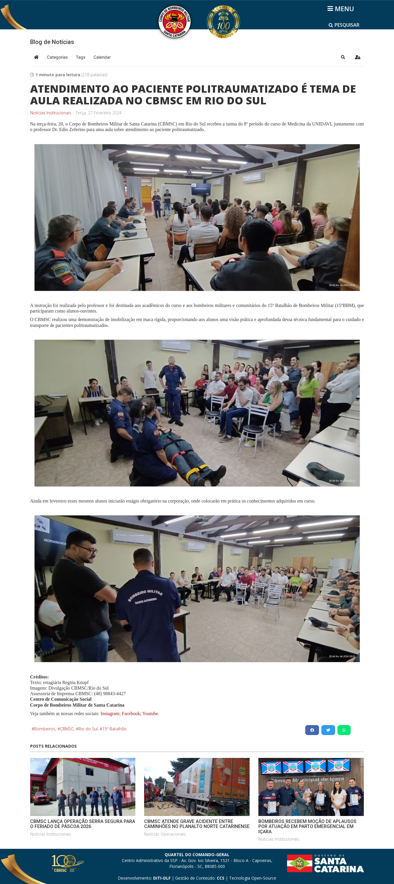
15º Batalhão (114, 729)
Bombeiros (44, 729)
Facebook (131, 713)
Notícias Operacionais (165, 834)
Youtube (149, 713)
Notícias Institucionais (50, 113)
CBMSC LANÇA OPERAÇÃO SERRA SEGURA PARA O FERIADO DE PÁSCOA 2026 (82, 824)
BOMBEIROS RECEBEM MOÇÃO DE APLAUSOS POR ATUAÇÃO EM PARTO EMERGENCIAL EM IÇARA (307, 826)
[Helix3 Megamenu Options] (342, 8)
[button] (343, 57)
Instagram (109, 713)
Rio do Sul (88, 729)
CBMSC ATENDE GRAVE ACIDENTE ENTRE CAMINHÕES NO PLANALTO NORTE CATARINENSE (197, 824)
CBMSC (67, 729)
